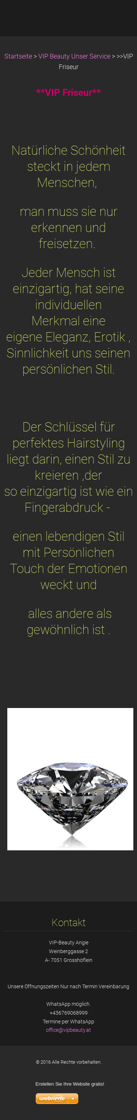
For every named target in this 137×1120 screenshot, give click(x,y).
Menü (117, 16)
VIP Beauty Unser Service (74, 56)
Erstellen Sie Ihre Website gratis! (69, 1084)
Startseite (18, 56)
